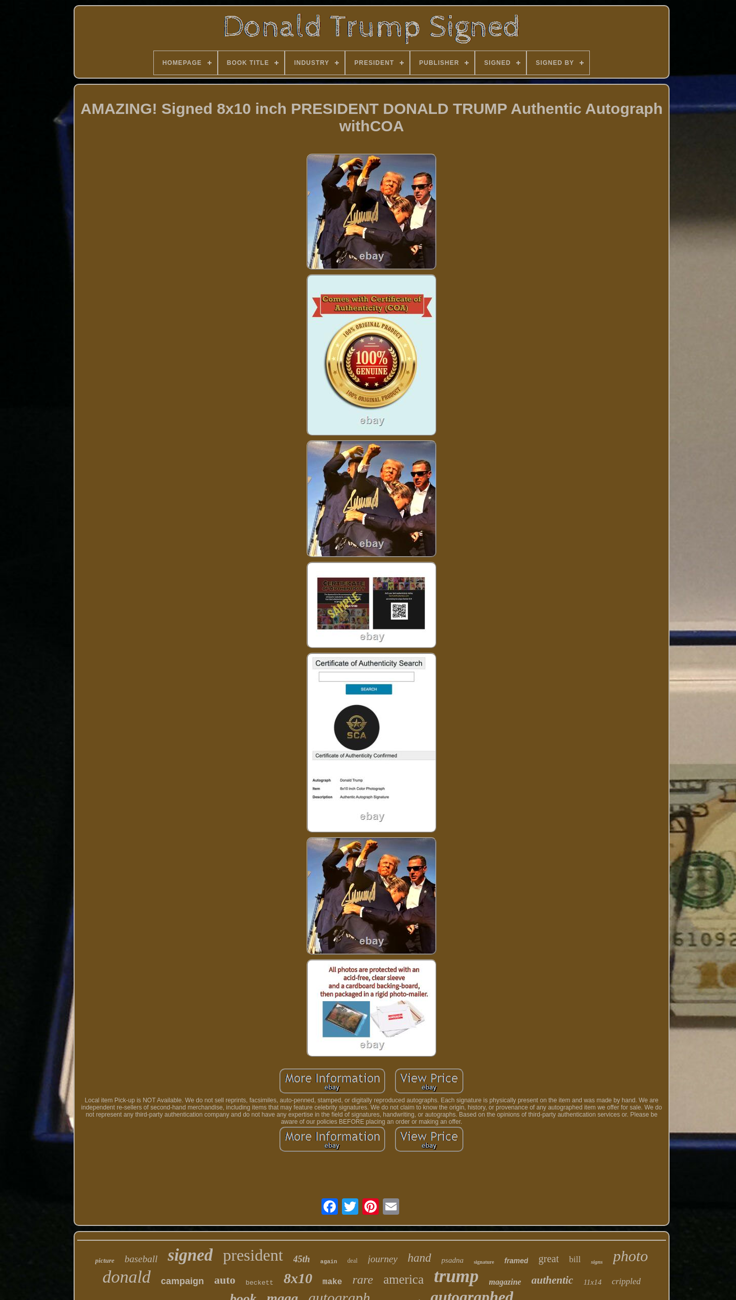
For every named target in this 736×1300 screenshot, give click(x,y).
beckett (259, 1283)
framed (516, 1261)
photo (630, 1255)
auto (225, 1279)
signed (190, 1255)
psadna (453, 1260)
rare (362, 1279)
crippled (626, 1281)
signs (597, 1262)
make (332, 1282)
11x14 (592, 1282)
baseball (141, 1259)
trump (456, 1276)
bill (575, 1259)
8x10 (298, 1278)
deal (353, 1260)
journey (383, 1259)
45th (301, 1259)
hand (419, 1257)
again (328, 1262)
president (253, 1255)
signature (484, 1262)
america (403, 1279)
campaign (182, 1281)
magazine (505, 1282)
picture (104, 1260)
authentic (552, 1280)
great (548, 1258)
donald (126, 1276)
